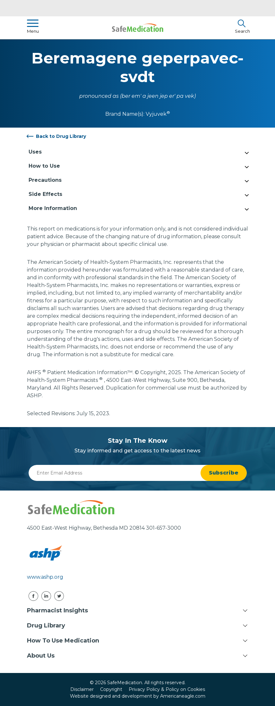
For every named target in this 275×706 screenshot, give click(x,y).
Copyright (111, 689)
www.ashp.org (45, 577)
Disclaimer (82, 689)
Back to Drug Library (61, 136)
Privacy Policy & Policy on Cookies (167, 689)
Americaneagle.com (182, 696)
